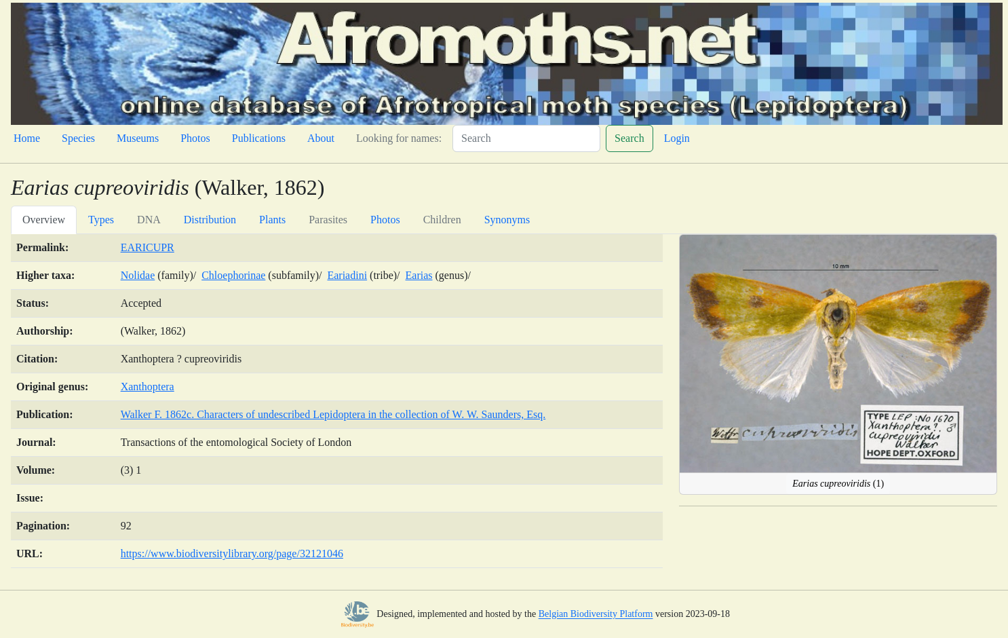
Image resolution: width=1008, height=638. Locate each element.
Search (629, 138)
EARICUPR (147, 247)
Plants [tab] (272, 219)
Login (677, 138)
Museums (138, 138)
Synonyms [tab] (507, 219)
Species (78, 138)
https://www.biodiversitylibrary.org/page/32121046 (232, 553)
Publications (259, 138)
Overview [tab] (43, 219)
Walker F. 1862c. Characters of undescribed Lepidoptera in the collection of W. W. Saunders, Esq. (333, 414)
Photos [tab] (385, 219)
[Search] (526, 138)
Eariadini (347, 275)
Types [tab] (101, 219)
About (320, 138)
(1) (838, 483)
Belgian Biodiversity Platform (596, 614)
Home (27, 138)
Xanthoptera (147, 386)
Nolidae (138, 275)
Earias (419, 275)
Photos (195, 138)
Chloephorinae (233, 275)
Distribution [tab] (210, 219)
